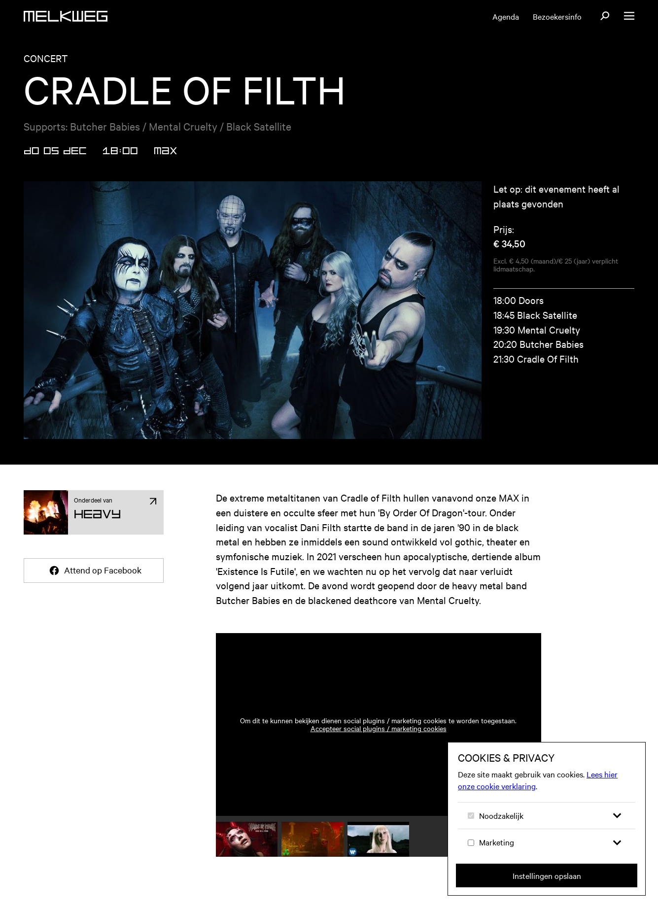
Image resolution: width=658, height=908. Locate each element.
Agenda (505, 16)
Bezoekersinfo (557, 16)
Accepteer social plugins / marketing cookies (379, 728)
